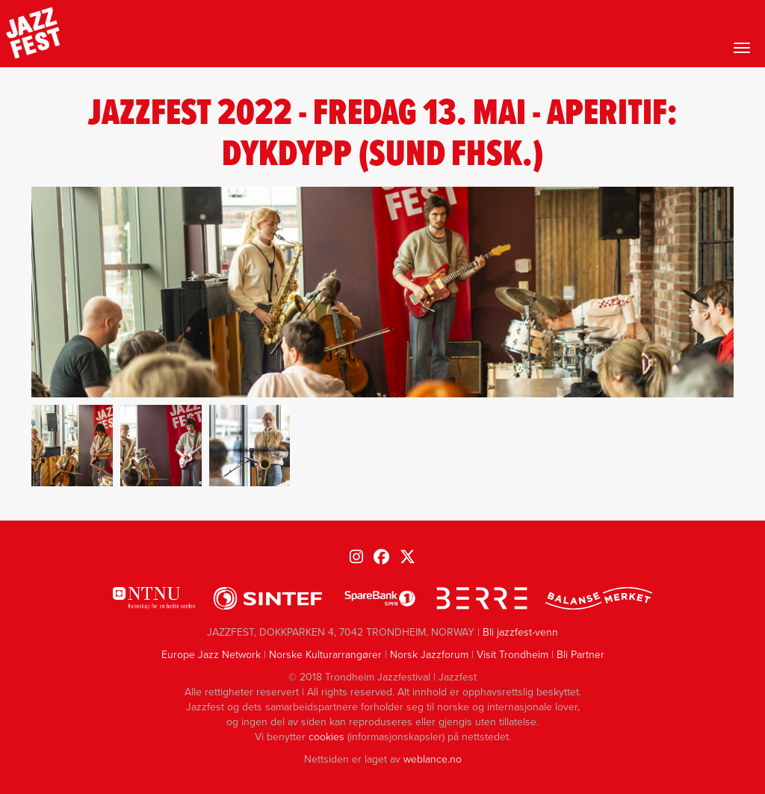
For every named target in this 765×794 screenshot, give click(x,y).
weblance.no (432, 759)
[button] (72, 445)
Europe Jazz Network (211, 654)
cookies (326, 737)
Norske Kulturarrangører (325, 654)
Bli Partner (580, 654)
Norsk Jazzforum (429, 654)
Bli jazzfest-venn (520, 632)
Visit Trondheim (512, 654)
